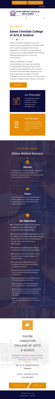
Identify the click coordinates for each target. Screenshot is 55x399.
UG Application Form (19, 2)
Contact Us (37, 385)
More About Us (19, 385)
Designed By (24, 395)
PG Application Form (35, 2)
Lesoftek (32, 395)
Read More (18, 85)
